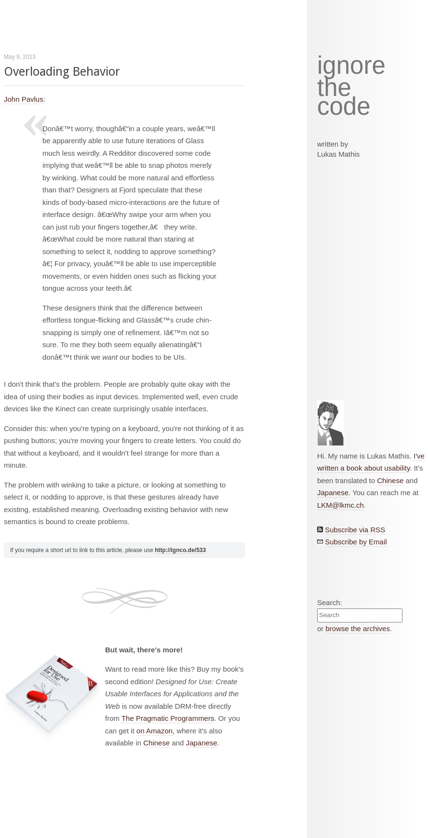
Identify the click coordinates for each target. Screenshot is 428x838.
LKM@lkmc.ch (340, 505)
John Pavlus (23, 99)
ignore (351, 65)
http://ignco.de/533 (180, 550)
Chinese (156, 743)
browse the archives (358, 628)
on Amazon (154, 731)
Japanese (201, 743)
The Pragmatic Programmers (167, 718)
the (334, 88)
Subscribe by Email (356, 542)
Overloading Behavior (62, 72)
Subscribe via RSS (355, 530)
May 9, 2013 (20, 57)
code (344, 107)
